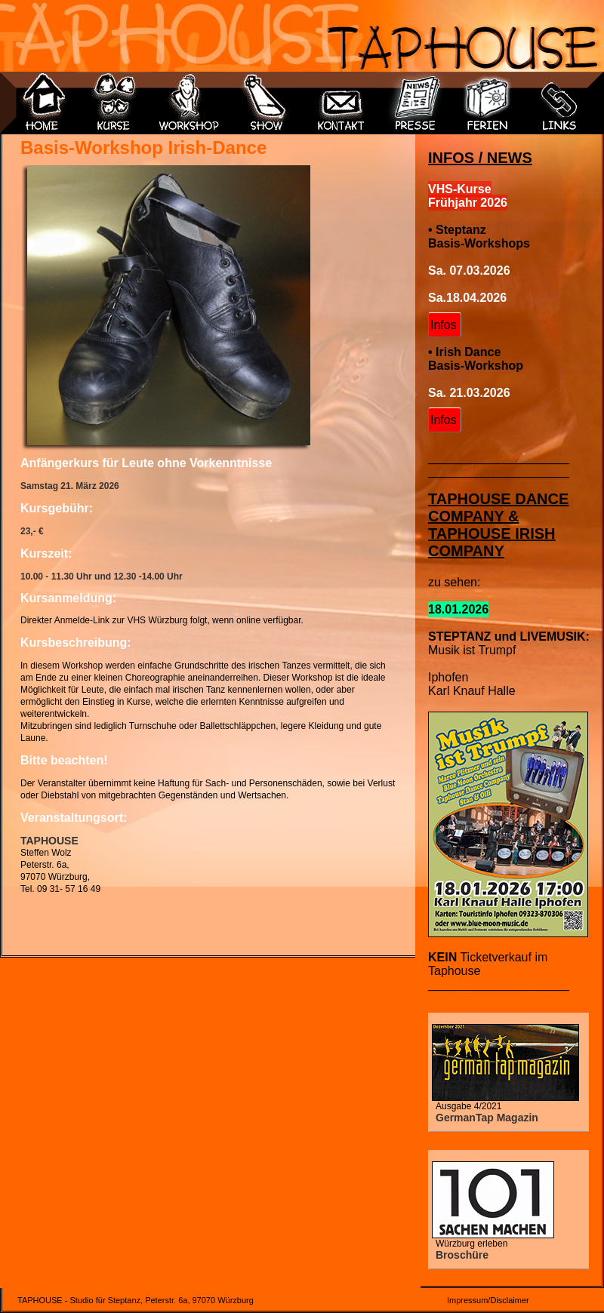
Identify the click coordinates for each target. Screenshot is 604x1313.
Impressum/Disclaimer (488, 1300)
